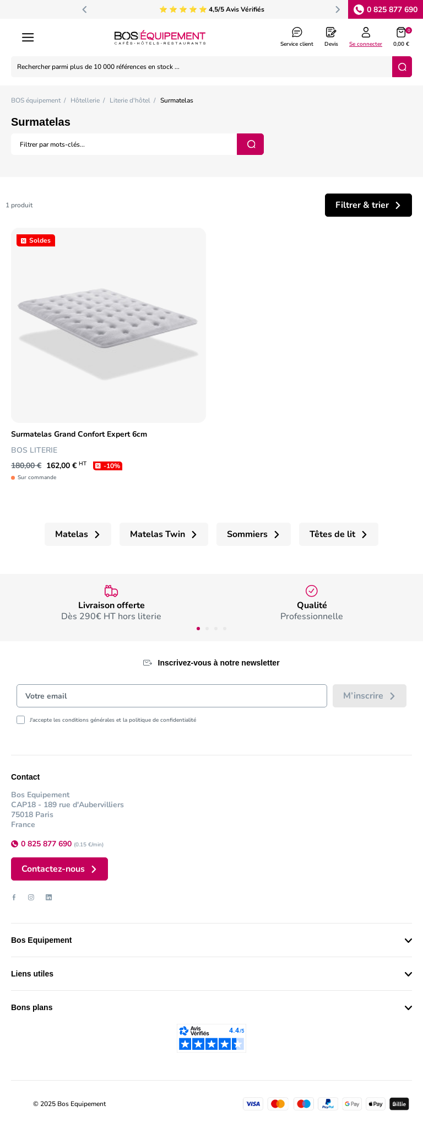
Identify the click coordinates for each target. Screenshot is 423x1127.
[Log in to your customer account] (365, 37)
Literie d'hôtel (130, 100)
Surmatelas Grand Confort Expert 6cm (79, 434)
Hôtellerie (85, 100)
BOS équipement (36, 100)
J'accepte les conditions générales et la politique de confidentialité (113, 720)
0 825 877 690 (392, 9)
